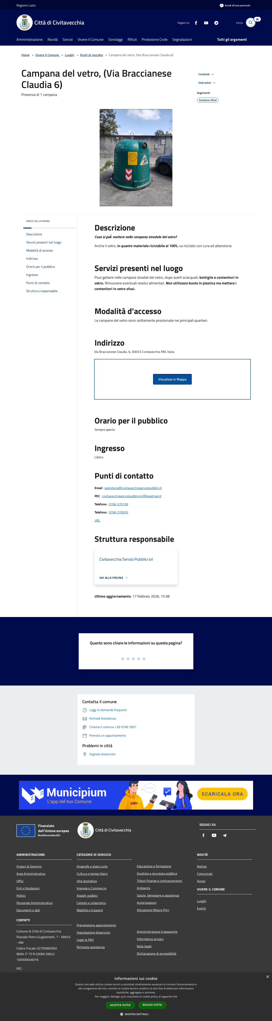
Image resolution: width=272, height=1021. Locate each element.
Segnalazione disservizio (93, 932)
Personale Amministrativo (34, 902)
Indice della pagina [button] (38, 221)
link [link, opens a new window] (175, 996)
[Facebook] (194, 22)
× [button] (267, 976)
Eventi (201, 908)
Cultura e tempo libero (92, 873)
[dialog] (136, 997)
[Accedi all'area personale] (235, 5)
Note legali (144, 946)
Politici (21, 895)
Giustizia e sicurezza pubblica (157, 873)
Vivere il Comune (47, 54)
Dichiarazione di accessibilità (156, 953)
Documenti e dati (28, 910)
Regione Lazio (26, 5)
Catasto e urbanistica (91, 902)
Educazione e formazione (154, 866)
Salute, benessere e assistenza (158, 895)
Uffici (20, 881)
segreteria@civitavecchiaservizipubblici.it (133, 487)
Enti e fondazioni (28, 888)
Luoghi (69, 54)
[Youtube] (204, 22)
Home (25, 54)
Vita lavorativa (87, 881)
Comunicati (205, 873)
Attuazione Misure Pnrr (153, 909)
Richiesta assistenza (91, 947)
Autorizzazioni (147, 902)
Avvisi (201, 881)
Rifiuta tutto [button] (152, 1005)
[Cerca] (251, 22)
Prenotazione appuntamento (96, 925)
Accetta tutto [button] (120, 1005)
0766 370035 (118, 512)
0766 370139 (118, 504)
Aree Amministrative (30, 873)
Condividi (206, 74)
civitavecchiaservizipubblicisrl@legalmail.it (131, 496)
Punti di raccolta (91, 54)
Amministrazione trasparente (157, 931)
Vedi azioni (207, 82)
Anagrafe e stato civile (92, 866)
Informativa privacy (150, 938)
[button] (136, 1014)
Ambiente (143, 888)
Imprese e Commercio (91, 888)
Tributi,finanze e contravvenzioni (159, 880)
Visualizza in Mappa (172, 379)
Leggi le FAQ (85, 939)
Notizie (202, 866)
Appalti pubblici (87, 895)
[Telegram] (214, 22)
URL (97, 520)
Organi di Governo (28, 866)
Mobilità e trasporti (90, 910)
